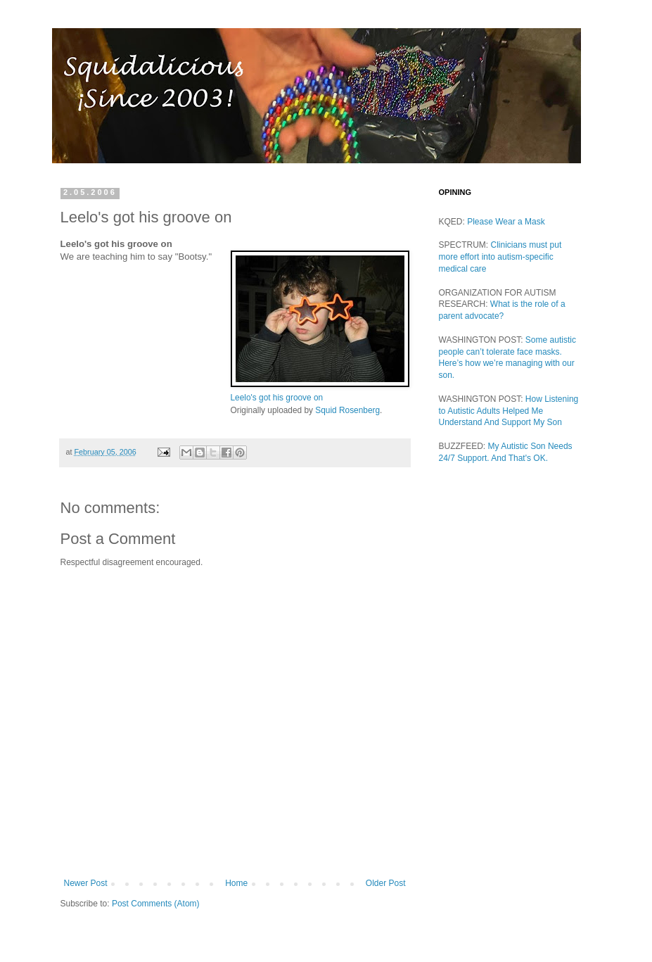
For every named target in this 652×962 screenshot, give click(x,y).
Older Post (386, 883)
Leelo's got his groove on (277, 398)
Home (236, 883)
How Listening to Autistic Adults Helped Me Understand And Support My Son (509, 411)
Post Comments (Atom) (156, 904)
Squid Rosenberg (347, 410)
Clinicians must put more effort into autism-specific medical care (500, 257)
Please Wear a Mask (506, 222)
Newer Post (86, 883)
